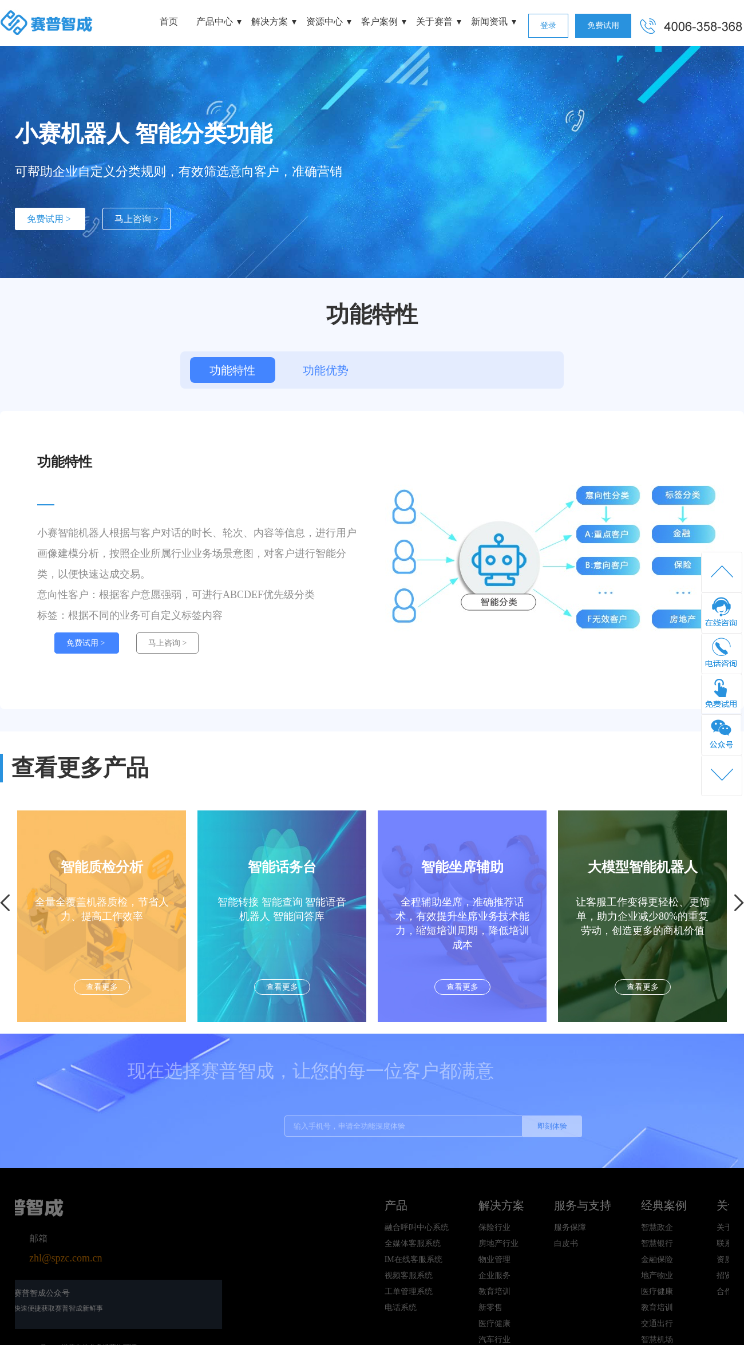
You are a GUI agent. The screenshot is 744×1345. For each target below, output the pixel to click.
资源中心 (324, 21)
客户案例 (379, 21)
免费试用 (603, 25)
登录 (548, 25)
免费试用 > (50, 219)
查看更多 (104, 987)
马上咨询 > (136, 219)
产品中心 (214, 21)
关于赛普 (434, 21)
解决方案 (269, 21)
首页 (169, 21)
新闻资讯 (489, 21)
